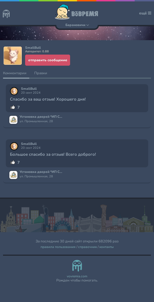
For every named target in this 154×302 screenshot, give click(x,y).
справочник (87, 247)
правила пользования (58, 247)
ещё (145, 13)
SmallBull (29, 89)
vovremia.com (77, 276)
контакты (106, 247)
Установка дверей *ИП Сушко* (41, 117)
